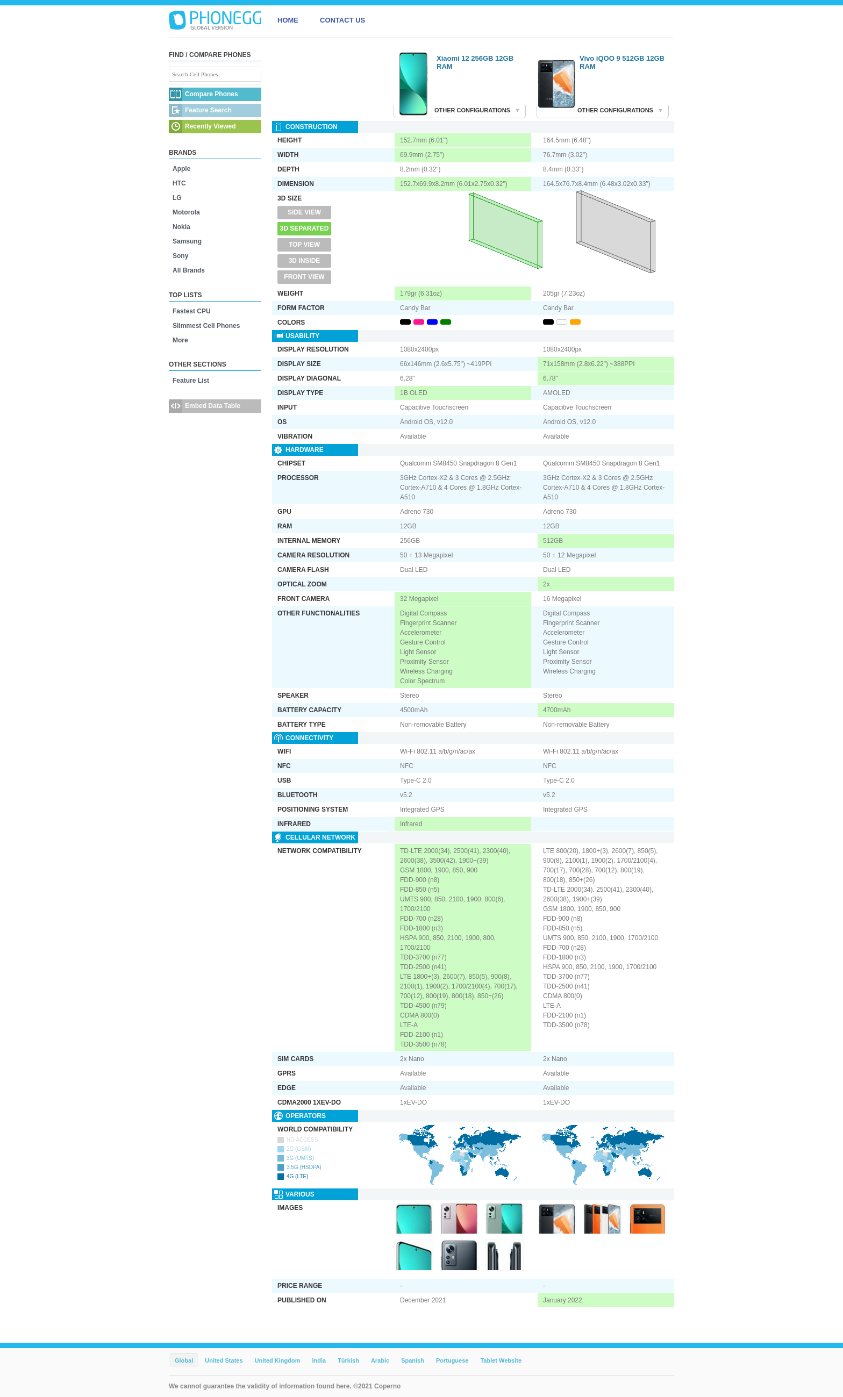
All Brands (189, 270)
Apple (181, 169)
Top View (304, 244)
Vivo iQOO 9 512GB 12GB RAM (622, 62)
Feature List (191, 380)
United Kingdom (278, 1360)
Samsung (187, 241)
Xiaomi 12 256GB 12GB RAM (475, 62)
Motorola (186, 212)
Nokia (181, 227)
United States (223, 1360)
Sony (180, 256)
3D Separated (304, 228)
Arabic (380, 1360)
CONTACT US (342, 20)
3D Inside (304, 260)
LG (177, 198)
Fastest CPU (192, 311)
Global (184, 1360)
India (319, 1360)
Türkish (348, 1360)
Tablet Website (500, 1360)
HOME (287, 20)
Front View (304, 277)
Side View (304, 212)
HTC (179, 183)
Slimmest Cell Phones (206, 325)
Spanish (412, 1360)
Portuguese (452, 1360)
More (180, 340)
